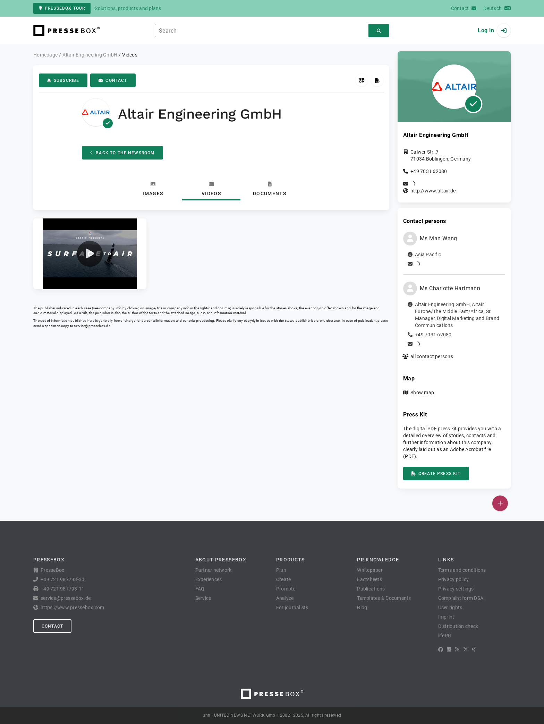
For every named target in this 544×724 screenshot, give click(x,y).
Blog (362, 607)
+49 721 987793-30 (62, 579)
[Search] (378, 30)
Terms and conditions (462, 570)
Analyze (285, 598)
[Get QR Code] (361, 80)
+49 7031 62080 (428, 171)
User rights (450, 607)
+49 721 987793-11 (62, 589)
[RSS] (457, 649)
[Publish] (500, 503)
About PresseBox (220, 559)
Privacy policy (453, 579)
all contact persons (431, 356)
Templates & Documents (384, 598)
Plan (281, 570)
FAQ (200, 589)
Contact (113, 80)
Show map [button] (422, 392)
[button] (89, 253)
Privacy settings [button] (456, 589)
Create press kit (436, 473)
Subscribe (63, 80)
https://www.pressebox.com (72, 607)
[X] (465, 649)
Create (283, 579)
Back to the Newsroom (122, 152)
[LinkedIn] (449, 649)
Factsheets (369, 579)
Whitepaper (370, 570)
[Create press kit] (377, 80)
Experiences (208, 579)
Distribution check (458, 626)
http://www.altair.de (433, 190)
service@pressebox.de (92, 326)
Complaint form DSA (461, 598)
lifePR (444, 635)
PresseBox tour (62, 8)
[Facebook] (440, 649)
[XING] (474, 649)
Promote (286, 589)
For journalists (292, 607)
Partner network (213, 570)
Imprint (446, 617)
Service (203, 598)
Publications (371, 589)
